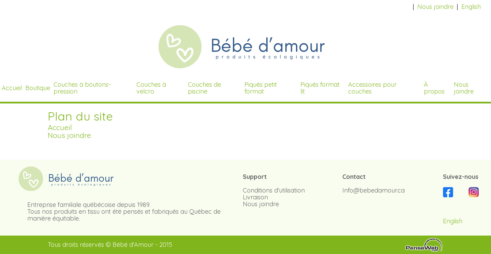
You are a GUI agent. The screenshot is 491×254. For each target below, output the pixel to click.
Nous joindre (435, 7)
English (471, 7)
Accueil (60, 127)
